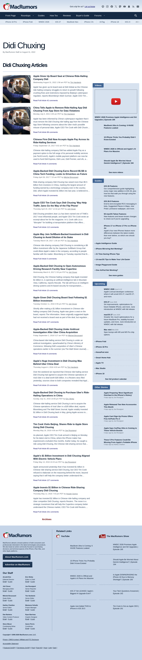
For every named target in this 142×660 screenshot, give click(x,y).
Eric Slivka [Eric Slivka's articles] (29, 576)
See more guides (116, 275)
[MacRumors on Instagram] (107, 6)
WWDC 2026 (44, 22)
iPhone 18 (115, 22)
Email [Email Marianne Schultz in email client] (27, 609)
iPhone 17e (88, 22)
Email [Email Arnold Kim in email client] (5, 581)
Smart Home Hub (103, 358)
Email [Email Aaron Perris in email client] (27, 628)
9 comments (52, 355)
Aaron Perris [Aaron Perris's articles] (30, 623)
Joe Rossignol (71, 432)
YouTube (65, 536)
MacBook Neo (72, 22)
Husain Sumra (72, 495)
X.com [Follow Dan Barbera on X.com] (10, 619)
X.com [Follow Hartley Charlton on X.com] (10, 609)
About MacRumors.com (16, 556)
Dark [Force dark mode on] (54, 648)
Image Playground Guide (106, 265)
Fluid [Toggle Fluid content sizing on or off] (33, 648)
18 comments (52, 198)
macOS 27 (108, 315)
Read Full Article (39, 100)
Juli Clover (71, 210)
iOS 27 (58, 22)
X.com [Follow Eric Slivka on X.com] (33, 581)
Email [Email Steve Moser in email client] (5, 628)
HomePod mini (102, 352)
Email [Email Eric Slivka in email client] (27, 581)
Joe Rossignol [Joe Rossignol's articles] (30, 586)
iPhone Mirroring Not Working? (109, 249)
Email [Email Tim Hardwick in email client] (27, 600)
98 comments (52, 132)
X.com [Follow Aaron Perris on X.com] (33, 628)
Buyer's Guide (82, 15)
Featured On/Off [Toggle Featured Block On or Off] (9, 648)
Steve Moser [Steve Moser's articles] (7, 623)
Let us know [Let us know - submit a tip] (90, 6)
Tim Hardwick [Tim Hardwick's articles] (30, 595)
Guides (41, 15)
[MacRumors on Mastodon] (120, 6)
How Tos (54, 15)
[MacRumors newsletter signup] (137, 6)
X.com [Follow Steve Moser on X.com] (10, 628)
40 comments (52, 418)
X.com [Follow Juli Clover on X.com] (10, 590)
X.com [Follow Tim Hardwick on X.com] (33, 600)
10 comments (52, 292)
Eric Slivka (70, 400)
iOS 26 (127, 22)
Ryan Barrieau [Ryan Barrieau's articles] (30, 614)
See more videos (116, 172)
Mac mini (108, 330)
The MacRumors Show (118, 536)
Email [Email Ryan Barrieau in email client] (27, 619)
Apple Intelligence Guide (106, 243)
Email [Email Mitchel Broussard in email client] (5, 600)
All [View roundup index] (137, 22)
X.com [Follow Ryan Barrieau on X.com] (33, 619)
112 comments (53, 228)
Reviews (67, 15)
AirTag (102, 22)
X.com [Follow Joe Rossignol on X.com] (33, 590)
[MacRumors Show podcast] (103, 6)
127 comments (53, 482)
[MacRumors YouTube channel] (124, 6)
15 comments (52, 387)
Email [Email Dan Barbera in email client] (5, 619)
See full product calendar (116, 379)
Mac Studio (100, 368)
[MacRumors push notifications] (129, 6)
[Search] (136, 15)
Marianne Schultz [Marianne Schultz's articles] (31, 604)
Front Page (10, 15)
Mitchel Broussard (71, 180)
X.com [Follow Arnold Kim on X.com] (10, 581)
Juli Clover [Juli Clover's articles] (7, 586)
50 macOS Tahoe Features (115, 214)
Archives (46, 520)
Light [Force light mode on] (50, 648)
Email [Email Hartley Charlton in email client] (5, 609)
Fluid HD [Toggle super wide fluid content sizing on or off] (39, 648)
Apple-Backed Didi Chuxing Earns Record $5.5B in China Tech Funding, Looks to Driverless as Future (60, 174)
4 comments (52, 164)
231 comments (53, 513)
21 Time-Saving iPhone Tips (108, 254)
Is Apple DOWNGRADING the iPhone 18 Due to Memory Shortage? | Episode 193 (125, 576)
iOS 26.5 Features (111, 201)
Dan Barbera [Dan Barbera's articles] (7, 614)
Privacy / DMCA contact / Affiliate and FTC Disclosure (21, 639)
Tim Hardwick (75, 82)
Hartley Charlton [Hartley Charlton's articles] (9, 604)
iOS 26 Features (110, 186)
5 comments (52, 260)
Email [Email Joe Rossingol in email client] (27, 590)
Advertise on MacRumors (17, 564)
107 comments (53, 323)
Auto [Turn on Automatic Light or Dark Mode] (45, 648)
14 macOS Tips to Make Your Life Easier (113, 259)
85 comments (52, 450)
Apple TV (100, 363)
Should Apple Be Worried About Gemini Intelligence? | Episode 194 (125, 561)
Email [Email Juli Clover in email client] (5, 590)
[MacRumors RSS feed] (133, 6)
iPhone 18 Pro (11, 22)
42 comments (52, 100)
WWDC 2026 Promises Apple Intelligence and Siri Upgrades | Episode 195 (125, 546)
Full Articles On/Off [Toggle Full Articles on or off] (23, 648)
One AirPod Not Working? (107, 270)
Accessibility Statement (10, 643)
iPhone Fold (27, 22)
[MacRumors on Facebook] (111, 6)
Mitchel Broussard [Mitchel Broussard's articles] (9, 595)
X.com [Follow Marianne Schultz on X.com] (33, 609)
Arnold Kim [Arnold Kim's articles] (7, 576)
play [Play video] (116, 101)
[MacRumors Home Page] (20, 6)
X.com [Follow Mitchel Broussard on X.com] (10, 600)
